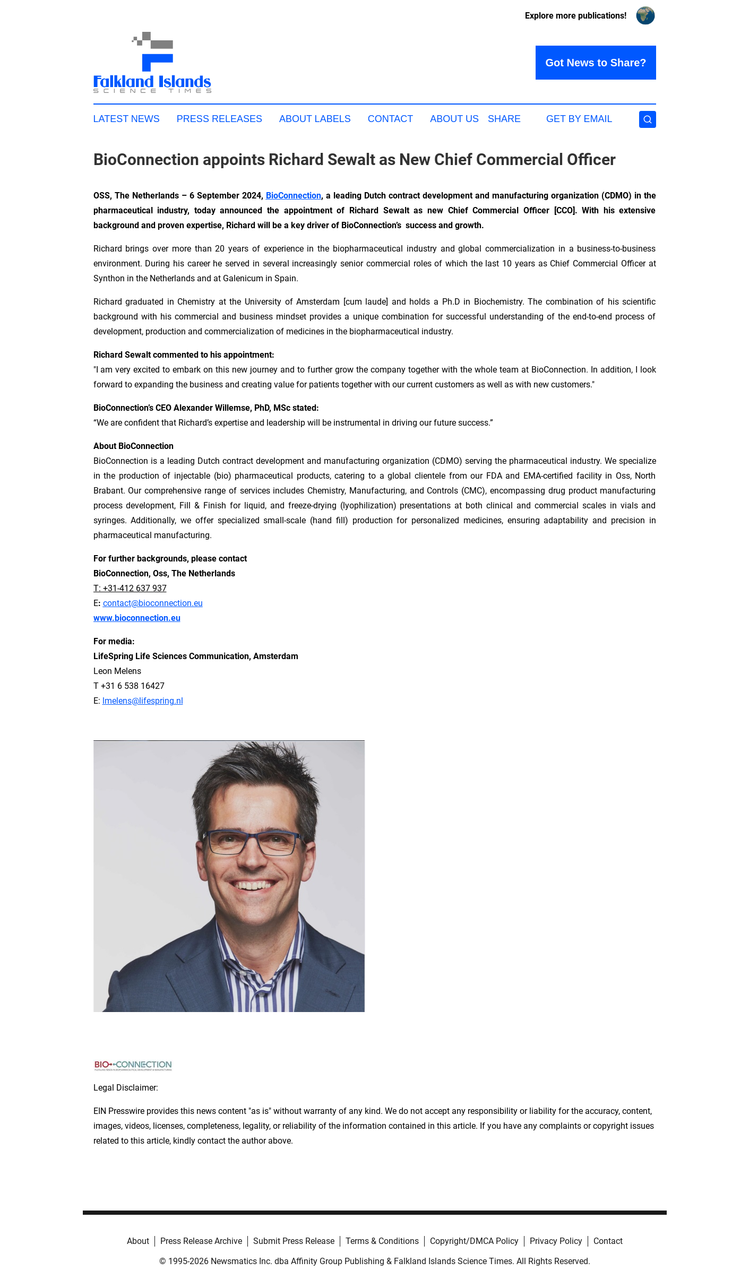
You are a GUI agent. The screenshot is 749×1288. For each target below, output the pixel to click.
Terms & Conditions (382, 1241)
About (138, 1241)
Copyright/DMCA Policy (474, 1241)
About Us (454, 119)
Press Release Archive (201, 1241)
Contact (391, 119)
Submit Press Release (293, 1241)
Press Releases (219, 119)
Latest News (126, 119)
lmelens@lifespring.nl (142, 701)
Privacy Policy (556, 1241)
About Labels (315, 119)
